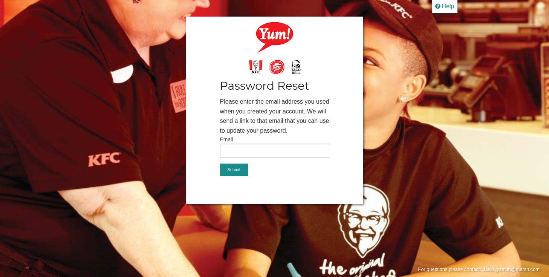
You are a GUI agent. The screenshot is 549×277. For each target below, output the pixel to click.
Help (444, 6)
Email (226, 139)
